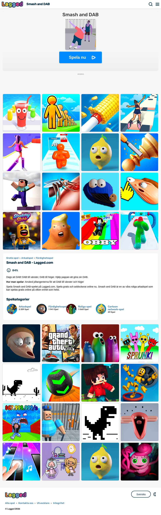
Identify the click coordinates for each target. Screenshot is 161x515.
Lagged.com (16, 495)
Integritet (58, 503)
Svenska (141, 494)
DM (155, 494)
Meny (157, 4)
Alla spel (10, 503)
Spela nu (77, 57)
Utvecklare (43, 503)
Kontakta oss (25, 503)
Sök (150, 4)
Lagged (13, 4)
